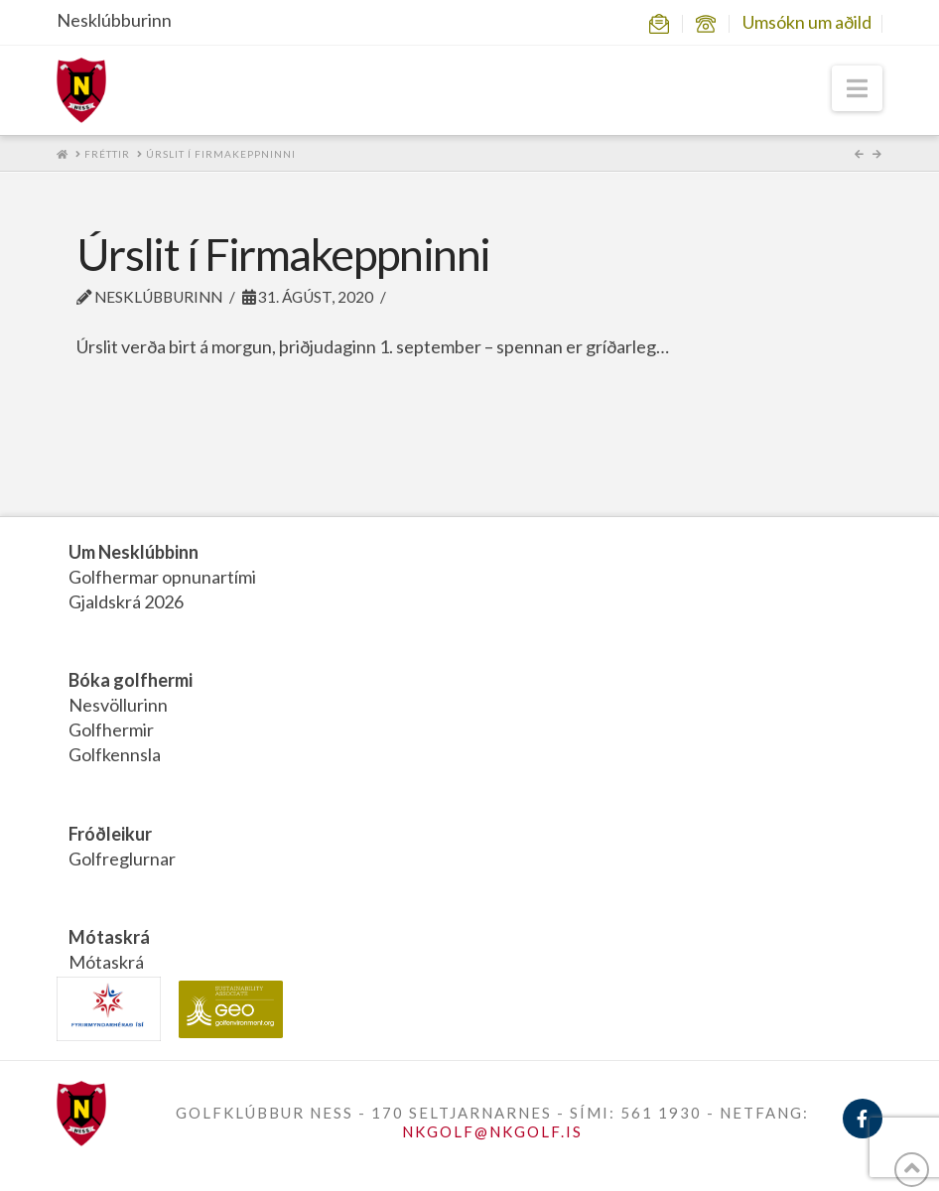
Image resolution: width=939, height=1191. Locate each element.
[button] (857, 88)
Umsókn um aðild (807, 22)
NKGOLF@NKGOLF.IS (492, 1131)
